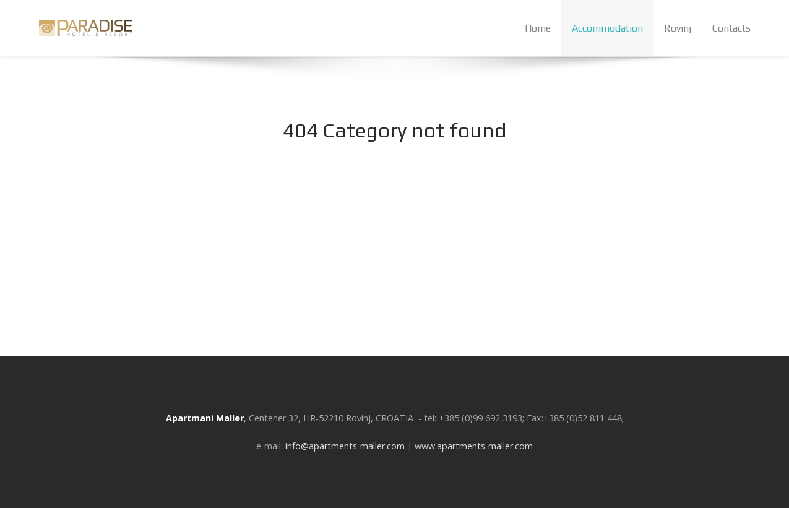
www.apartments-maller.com (474, 446)
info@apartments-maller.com (345, 446)
